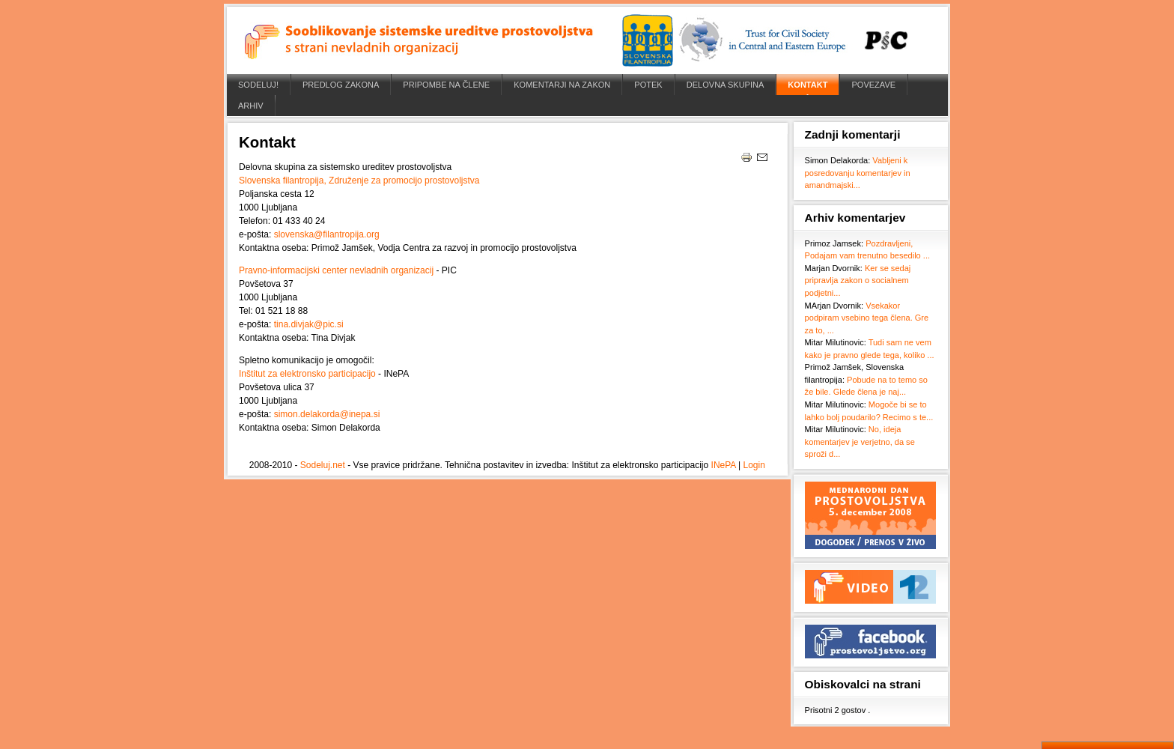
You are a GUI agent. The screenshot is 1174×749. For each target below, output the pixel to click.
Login (753, 465)
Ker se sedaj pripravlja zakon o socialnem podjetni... (858, 280)
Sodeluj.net (322, 465)
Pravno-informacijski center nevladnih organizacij (336, 270)
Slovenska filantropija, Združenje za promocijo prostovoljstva (359, 180)
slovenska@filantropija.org (327, 234)
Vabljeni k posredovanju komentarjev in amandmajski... (857, 172)
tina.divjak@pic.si (309, 324)
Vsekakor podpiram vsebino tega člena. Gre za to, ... (867, 318)
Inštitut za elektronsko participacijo (307, 374)
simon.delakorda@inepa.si (327, 414)
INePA (723, 465)
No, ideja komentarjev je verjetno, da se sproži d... (860, 441)
